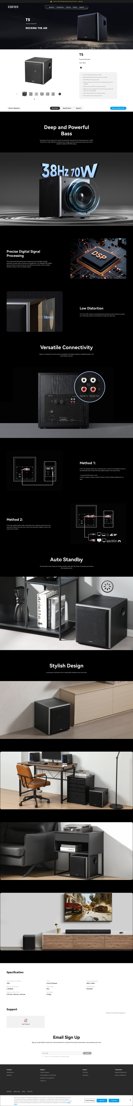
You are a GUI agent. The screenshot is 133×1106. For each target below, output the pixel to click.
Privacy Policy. (65, 1056)
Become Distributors (120, 1075)
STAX (23, 1091)
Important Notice (87, 1098)
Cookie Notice (31, 1098)
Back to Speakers (14, 108)
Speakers (51, 7)
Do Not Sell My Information (54, 1098)
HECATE (29, 1091)
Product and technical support (115, 1013)
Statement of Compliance (47, 1078)
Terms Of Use (40, 1098)
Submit (87, 1053)
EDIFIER (9, 1091)
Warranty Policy (21, 1098)
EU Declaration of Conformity (48, 1075)
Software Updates (75, 1098)
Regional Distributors (120, 1072)
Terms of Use (55, 1056)
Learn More (80, 1)
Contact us (43, 1080)
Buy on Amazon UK (118, 108)
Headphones (60, 7)
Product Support (44, 1072)
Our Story (85, 1072)
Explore (75, 7)
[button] (17, 94)
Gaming (68, 7)
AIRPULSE (17, 1091)
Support (81, 7)
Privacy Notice (11, 1098)
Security (66, 1098)
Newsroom (85, 1075)
